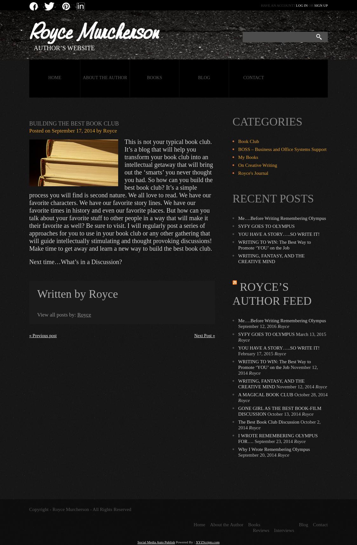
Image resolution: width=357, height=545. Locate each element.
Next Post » (204, 335)
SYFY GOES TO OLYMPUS (266, 226)
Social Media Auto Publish (156, 542)
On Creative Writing (257, 165)
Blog (204, 77)
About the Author (105, 77)
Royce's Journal (253, 173)
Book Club (248, 141)
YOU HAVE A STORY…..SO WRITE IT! (279, 234)
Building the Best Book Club (74, 123)
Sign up (321, 5)
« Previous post (43, 335)
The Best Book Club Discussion (269, 422)
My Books (248, 157)
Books (154, 77)
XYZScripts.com (207, 542)
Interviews (284, 530)
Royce (110, 131)
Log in (302, 5)
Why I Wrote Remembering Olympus (274, 449)
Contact (253, 77)
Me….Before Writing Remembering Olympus (282, 218)
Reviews (261, 530)
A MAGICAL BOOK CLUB (265, 394)
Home (54, 77)
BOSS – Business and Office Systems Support (282, 149)
